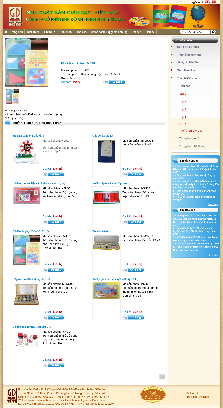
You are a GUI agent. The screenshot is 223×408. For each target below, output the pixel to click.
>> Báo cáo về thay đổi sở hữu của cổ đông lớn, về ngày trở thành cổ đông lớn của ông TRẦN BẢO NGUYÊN (196, 184)
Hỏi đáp (136, 32)
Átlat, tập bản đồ (187, 62)
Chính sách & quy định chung (109, 32)
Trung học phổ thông (192, 146)
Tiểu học (184, 86)
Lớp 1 (182, 93)
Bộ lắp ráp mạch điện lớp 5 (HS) (111, 183)
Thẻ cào (81, 32)
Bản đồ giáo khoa (188, 46)
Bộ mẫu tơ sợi (100, 231)
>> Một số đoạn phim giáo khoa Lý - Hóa (196, 243)
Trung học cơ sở (189, 138)
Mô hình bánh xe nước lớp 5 (28, 135)
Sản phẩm (66, 32)
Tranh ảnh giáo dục (189, 54)
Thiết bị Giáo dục (187, 78)
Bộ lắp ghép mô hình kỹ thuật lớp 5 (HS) (115, 279)
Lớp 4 (182, 117)
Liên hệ (150, 32)
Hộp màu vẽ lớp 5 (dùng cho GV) (31, 279)
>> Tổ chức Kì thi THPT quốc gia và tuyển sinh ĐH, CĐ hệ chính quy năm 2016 (194, 231)
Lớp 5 (182, 124)
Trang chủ (16, 32)
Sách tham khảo (187, 70)
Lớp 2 (182, 101)
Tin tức (49, 32)
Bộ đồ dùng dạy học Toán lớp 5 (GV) (33, 326)
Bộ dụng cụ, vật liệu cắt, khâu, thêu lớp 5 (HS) (39, 183)
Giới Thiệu (33, 32)
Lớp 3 (182, 109)
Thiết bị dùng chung (190, 130)
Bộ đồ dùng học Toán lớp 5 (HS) (31, 231)
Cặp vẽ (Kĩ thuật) (102, 135)
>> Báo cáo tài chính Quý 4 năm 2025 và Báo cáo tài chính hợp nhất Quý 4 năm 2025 (195, 169)
